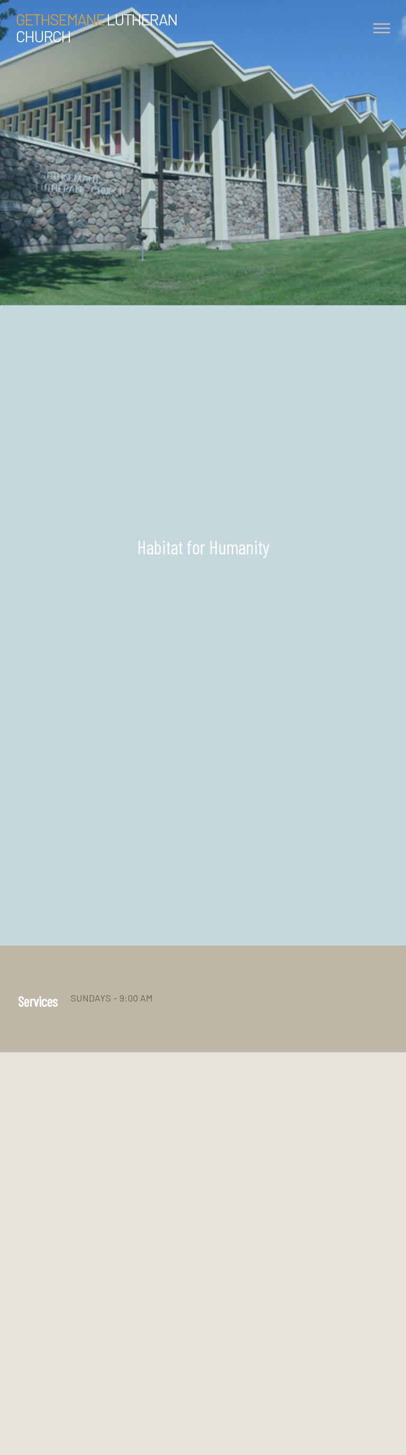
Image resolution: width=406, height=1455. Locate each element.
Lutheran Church (96, 27)
